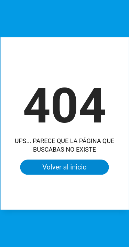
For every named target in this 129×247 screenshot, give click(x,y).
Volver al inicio (64, 167)
